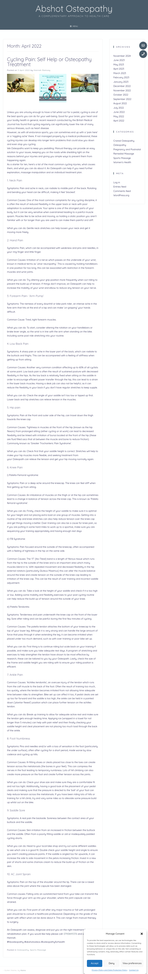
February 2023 (121, 77)
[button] (141, 933)
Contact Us (133, 970)
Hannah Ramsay (42, 70)
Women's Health (122, 162)
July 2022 (118, 107)
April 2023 (118, 68)
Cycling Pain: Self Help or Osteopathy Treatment (49, 61)
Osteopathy (23, 950)
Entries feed (119, 186)
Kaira (23, 970)
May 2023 (118, 64)
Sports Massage (38, 950)
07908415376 (70, 933)
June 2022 (119, 111)
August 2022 (120, 103)
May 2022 (118, 116)
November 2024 (122, 55)
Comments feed (122, 191)
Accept (94, 963)
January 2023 (120, 81)
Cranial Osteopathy (123, 140)
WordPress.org (121, 195)
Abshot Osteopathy (73, 8)
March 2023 (119, 73)
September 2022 (122, 99)
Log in (116, 182)
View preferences (132, 963)
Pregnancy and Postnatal (127, 149)
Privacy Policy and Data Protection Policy (109, 970)
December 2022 (122, 86)
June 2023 (119, 60)
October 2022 (120, 94)
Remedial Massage (123, 153)
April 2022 (118, 120)
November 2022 (122, 90)
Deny (111, 963)
